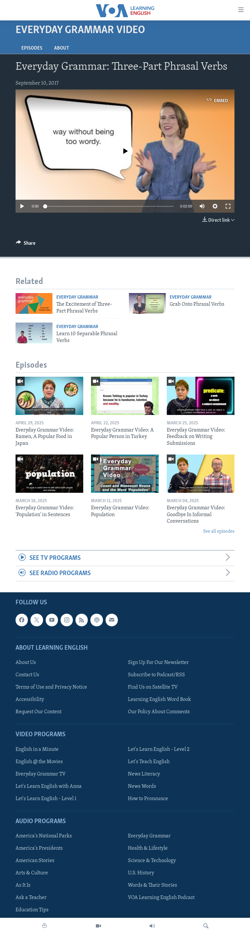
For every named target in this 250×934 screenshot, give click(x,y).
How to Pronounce (148, 798)
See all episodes (218, 531)
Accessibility (30, 700)
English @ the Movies (39, 761)
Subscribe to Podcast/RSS (156, 675)
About (61, 48)
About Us (26, 662)
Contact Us (27, 675)
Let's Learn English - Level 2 (158, 749)
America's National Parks (44, 836)
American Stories (35, 861)
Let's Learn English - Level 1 (46, 798)
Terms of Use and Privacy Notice (51, 687)
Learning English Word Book (159, 700)
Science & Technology (152, 861)
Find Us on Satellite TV (153, 687)
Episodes (31, 48)
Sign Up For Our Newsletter (158, 662)
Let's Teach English (149, 761)
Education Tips (32, 910)
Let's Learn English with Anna (49, 786)
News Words (142, 786)
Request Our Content (39, 712)
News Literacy (144, 774)
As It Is (23, 885)
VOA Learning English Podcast (161, 898)
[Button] (25, 245)
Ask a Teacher (31, 898)
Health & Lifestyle (148, 848)
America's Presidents (39, 848)
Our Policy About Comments (159, 712)
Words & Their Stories (152, 885)
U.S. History (141, 873)
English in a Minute (37, 749)
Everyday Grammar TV (41, 774)
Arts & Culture (32, 873)
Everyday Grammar (77, 297)
